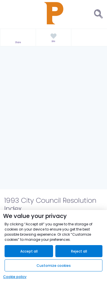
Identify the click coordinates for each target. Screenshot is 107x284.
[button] (18, 37)
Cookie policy (15, 276)
